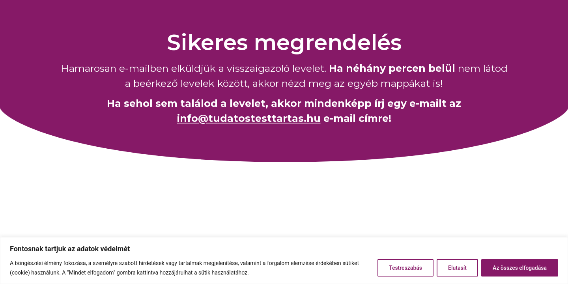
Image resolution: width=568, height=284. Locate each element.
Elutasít (457, 268)
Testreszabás (405, 268)
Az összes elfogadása (520, 268)
